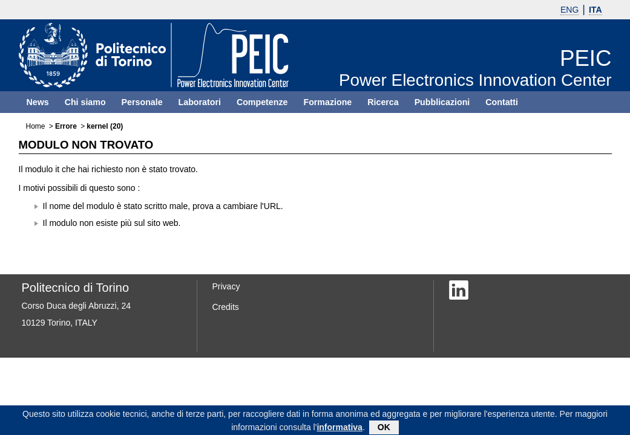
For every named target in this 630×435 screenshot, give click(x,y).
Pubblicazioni (442, 102)
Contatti (501, 102)
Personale (142, 102)
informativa (339, 429)
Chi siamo (85, 102)
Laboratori (200, 102)
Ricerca (382, 102)
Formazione (327, 102)
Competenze (262, 102)
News (38, 102)
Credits (225, 307)
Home (35, 126)
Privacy (226, 286)
